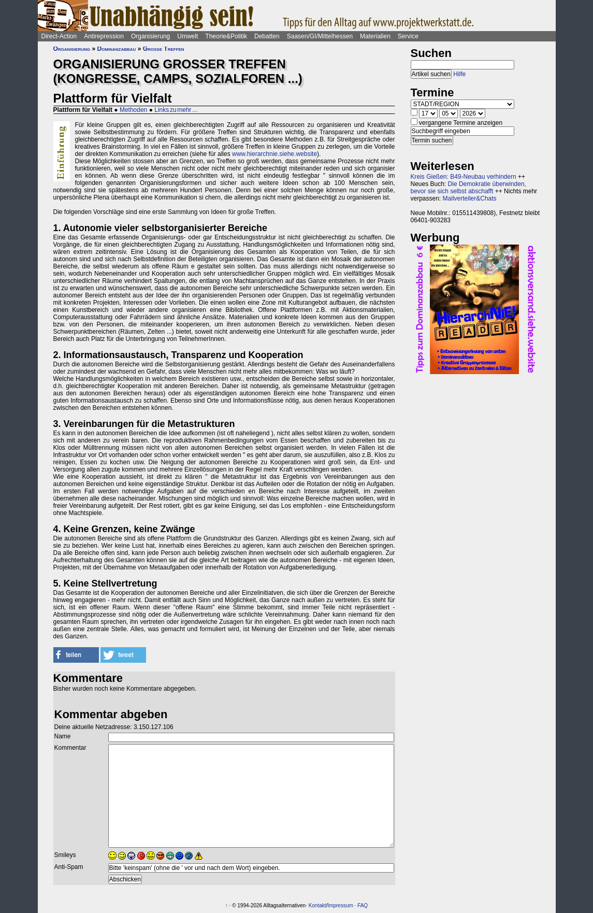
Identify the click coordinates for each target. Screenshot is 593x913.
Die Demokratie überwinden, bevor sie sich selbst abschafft (468, 187)
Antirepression (104, 36)
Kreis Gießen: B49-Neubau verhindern (463, 176)
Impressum (340, 905)
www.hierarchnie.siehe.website (274, 154)
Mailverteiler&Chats (470, 198)
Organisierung (150, 36)
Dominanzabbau (116, 48)
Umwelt (187, 36)
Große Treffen (163, 48)
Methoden (133, 109)
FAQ (362, 905)
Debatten (267, 36)
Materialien (375, 36)
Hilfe (459, 74)
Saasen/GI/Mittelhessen (320, 36)
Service (408, 36)
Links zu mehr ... (175, 109)
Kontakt (317, 905)
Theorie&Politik (226, 36)
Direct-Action (59, 36)
